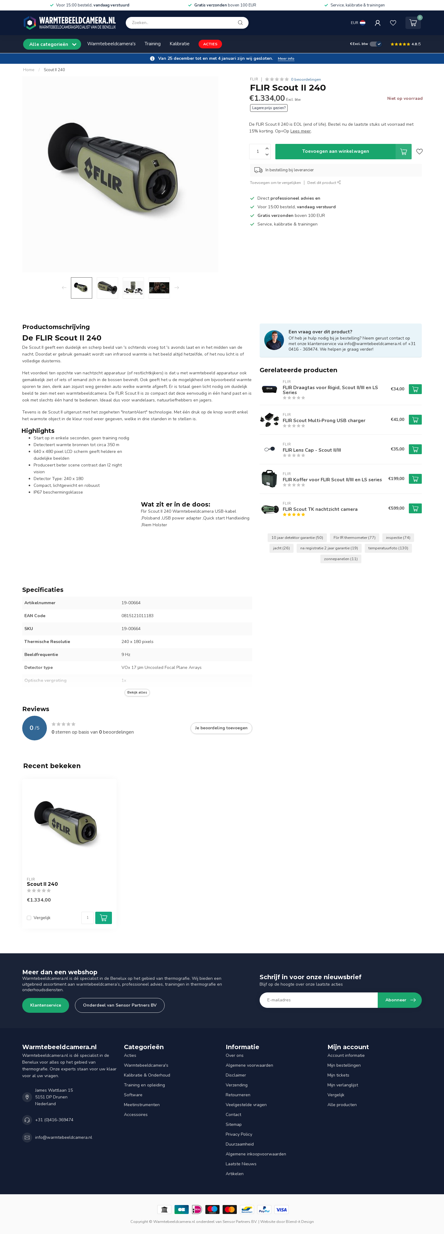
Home (29, 70)
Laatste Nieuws (241, 1164)
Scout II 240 (54, 70)
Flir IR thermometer (355, 537)
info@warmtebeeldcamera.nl (63, 1137)
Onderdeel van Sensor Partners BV (120, 1005)
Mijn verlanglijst (342, 1085)
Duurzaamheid (240, 1144)
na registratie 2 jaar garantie (329, 548)
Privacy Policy (239, 1134)
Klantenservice (45, 1005)
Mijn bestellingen (344, 1065)
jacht (281, 548)
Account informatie (346, 1055)
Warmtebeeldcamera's (111, 43)
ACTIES (210, 44)
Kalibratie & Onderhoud (147, 1075)
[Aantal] (87, 918)
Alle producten (342, 1105)
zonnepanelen (341, 558)
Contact (233, 1115)
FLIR (254, 79)
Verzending (237, 1085)
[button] (222, 58)
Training (153, 43)
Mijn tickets (338, 1075)
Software (133, 1095)
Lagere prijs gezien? (269, 107)
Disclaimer (236, 1075)
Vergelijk (42, 917)
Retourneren (238, 1095)
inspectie (398, 537)
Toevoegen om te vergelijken (275, 182)
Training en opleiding (144, 1085)
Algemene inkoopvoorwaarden (256, 1154)
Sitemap (234, 1124)
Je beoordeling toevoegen (221, 728)
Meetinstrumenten (142, 1105)
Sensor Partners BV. (240, 1221)
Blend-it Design (300, 1221)
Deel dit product (324, 182)
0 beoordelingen (306, 79)
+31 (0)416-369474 (54, 1120)
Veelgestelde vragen (246, 1105)
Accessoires (136, 1115)
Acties (130, 1055)
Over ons (235, 1055)
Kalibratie (180, 43)
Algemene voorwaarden (249, 1065)
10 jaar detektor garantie (297, 537)
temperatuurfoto (388, 548)
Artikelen (235, 1174)
